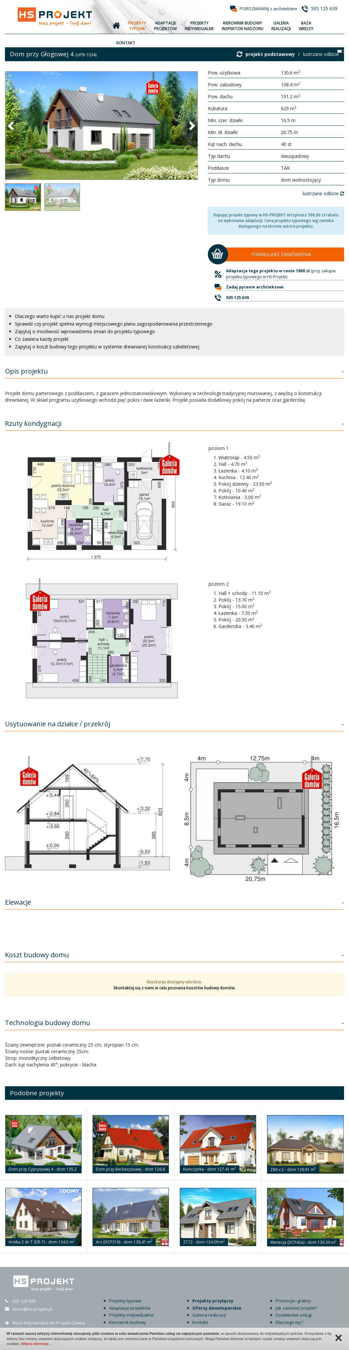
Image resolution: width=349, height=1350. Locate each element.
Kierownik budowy (127, 1322)
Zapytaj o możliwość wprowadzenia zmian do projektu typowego (85, 331)
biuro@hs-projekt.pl (32, 1309)
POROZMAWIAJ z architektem (268, 9)
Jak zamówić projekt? (296, 1308)
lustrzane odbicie (321, 54)
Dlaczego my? (289, 1322)
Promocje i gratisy (293, 1301)
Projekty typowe (125, 1301)
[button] (11, 125)
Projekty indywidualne (131, 1315)
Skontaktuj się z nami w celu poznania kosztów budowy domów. (174, 988)
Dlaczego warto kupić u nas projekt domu (59, 316)
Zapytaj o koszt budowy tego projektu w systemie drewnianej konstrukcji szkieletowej (107, 346)
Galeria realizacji (209, 1315)
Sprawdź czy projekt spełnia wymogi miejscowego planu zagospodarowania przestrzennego (114, 324)
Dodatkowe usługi (294, 1315)
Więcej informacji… (36, 1344)
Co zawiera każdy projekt (42, 339)
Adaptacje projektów (129, 1308)
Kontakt (200, 1322)
